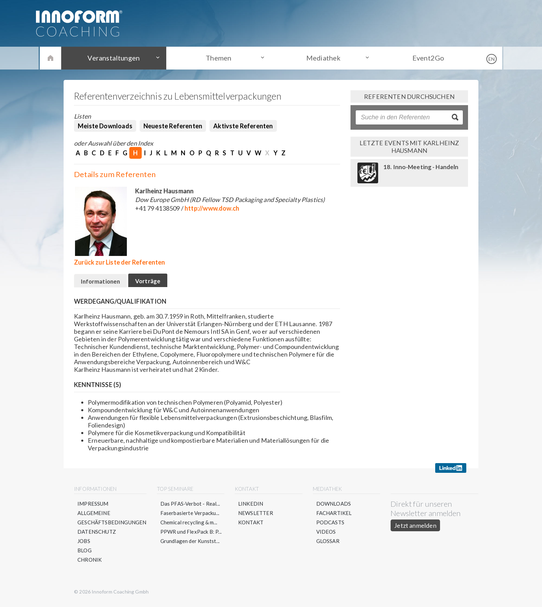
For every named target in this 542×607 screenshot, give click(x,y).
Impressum (93, 506)
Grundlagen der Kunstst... (190, 543)
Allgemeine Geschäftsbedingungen (112, 519)
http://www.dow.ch (212, 208)
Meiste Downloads (105, 126)
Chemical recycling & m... (188, 524)
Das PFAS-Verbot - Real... (190, 506)
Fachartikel (334, 515)
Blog (84, 552)
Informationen (103, 282)
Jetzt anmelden (415, 527)
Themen (219, 58)
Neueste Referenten (172, 126)
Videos (326, 534)
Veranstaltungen (115, 58)
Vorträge (156, 282)
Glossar (327, 543)
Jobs (83, 543)
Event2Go (426, 58)
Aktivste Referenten (243, 126)
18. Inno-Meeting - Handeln (421, 167)
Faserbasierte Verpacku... (189, 515)
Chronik (89, 562)
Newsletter (255, 515)
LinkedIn (250, 506)
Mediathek (323, 58)
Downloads (333, 506)
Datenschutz (96, 534)
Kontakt (250, 524)
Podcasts (330, 524)
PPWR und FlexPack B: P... (191, 534)
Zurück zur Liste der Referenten (119, 262)
